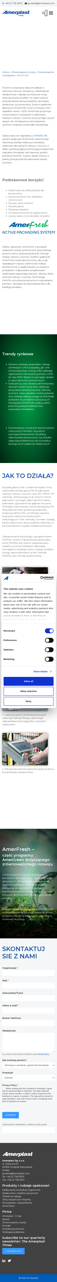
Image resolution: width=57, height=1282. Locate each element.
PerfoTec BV (40, 135)
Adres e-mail (10, 1005)
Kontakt (6, 1225)
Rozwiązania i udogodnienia (17, 1202)
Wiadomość (9, 1030)
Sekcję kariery (43, 1054)
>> (34, 919)
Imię (5, 980)
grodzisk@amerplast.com (40, 3)
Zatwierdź (10, 1115)
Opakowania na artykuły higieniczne (21, 1190)
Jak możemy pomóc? (14, 1060)
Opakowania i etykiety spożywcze (20, 1193)
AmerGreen (8, 1206)
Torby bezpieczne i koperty (16, 1199)
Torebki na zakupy (11, 1196)
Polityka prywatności (13, 1229)
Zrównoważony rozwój (23, 72)
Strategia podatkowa (13, 1232)
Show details (41, 671)
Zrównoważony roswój (14, 1222)
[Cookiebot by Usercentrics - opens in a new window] (41, 578)
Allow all (28, 681)
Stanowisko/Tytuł (12, 993)
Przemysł (7, 1072)
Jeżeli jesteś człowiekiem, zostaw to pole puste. (24, 1124)
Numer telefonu (11, 1018)
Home (5, 72)
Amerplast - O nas (11, 1216)
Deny (28, 701)
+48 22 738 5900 (12, 3)
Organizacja (10, 968)
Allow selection (28, 691)
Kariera (5, 1219)
